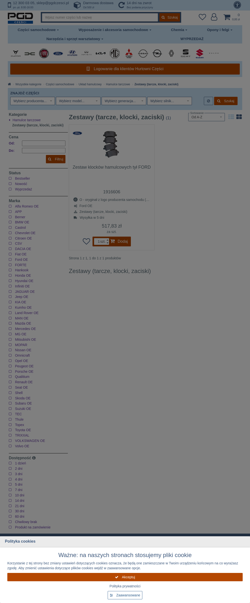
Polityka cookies (20, 541)
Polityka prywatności (125, 586)
